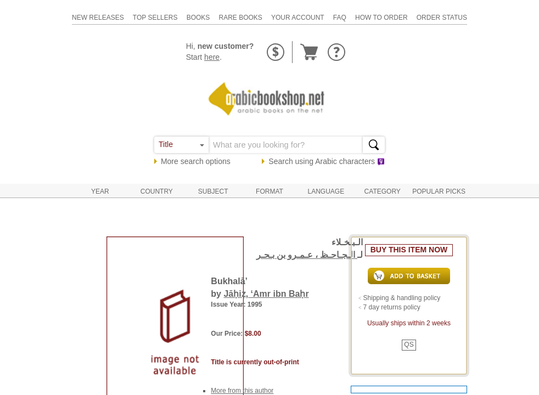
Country (157, 191)
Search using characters (326, 161)
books (198, 17)
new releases (98, 17)
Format (269, 191)
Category (382, 191)
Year (100, 191)
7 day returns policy (391, 307)
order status (442, 17)
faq (339, 17)
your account (297, 17)
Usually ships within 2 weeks (409, 323)
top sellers (155, 17)
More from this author (242, 390)
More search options (196, 161)
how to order (381, 17)
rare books (240, 17)
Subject (213, 191)
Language (326, 191)
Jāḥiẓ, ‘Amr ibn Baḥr (265, 293)
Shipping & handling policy (402, 298)
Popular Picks (438, 191)
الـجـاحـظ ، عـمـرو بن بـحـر (306, 254)
